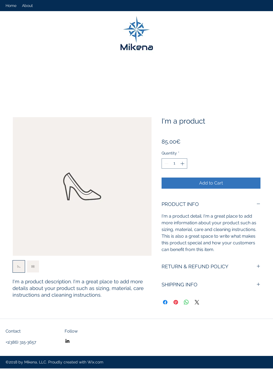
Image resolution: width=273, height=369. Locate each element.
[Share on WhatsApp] (186, 302)
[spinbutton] (174, 163)
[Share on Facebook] (165, 302)
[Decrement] (165, 163)
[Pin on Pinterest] (175, 302)
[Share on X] (197, 302)
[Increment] (182, 163)
